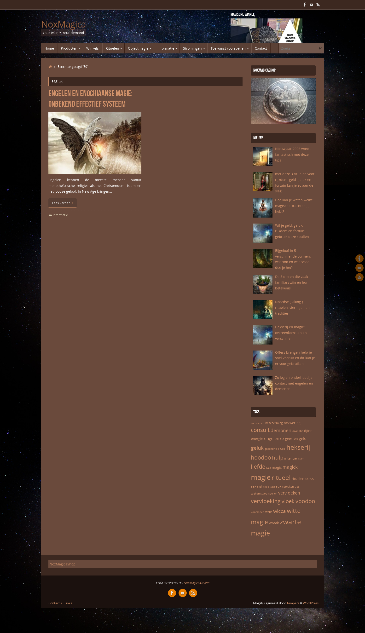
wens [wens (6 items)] (268, 512)
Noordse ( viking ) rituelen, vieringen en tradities (292, 307)
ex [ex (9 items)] (282, 438)
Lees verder (63, 203)
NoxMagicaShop (62, 564)
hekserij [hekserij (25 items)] (298, 447)
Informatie (60, 215)
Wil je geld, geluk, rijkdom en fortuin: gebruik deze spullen (292, 231)
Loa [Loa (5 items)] (268, 467)
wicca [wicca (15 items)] (279, 510)
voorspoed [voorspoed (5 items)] (257, 512)
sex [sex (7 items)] (253, 486)
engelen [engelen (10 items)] (271, 438)
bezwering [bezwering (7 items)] (292, 422)
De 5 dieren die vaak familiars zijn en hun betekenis (291, 282)
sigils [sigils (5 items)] (266, 486)
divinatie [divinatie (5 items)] (297, 431)
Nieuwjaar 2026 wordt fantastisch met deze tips (293, 154)
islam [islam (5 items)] (301, 458)
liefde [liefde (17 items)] (258, 466)
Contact (54, 603)
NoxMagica (63, 24)
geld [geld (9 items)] (303, 438)
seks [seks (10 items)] (309, 478)
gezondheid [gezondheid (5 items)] (272, 448)
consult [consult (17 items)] (260, 430)
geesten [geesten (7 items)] (291, 438)
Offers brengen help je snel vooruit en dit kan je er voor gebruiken (295, 358)
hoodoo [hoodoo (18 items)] (261, 457)
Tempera (293, 603)
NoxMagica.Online (196, 583)
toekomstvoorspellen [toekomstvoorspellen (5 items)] (264, 493)
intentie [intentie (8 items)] (290, 458)
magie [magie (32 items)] (261, 477)
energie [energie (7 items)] (257, 438)
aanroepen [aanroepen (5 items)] (257, 423)
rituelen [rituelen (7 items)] (298, 478)
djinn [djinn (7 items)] (308, 430)
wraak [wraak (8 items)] (274, 522)
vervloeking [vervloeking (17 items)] (266, 501)
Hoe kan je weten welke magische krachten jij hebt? (294, 206)
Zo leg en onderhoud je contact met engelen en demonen (294, 383)
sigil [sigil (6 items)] (259, 486)
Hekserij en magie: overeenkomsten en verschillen (291, 333)
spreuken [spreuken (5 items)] (288, 486)
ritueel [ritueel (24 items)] (281, 477)
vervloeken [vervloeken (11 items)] (289, 493)
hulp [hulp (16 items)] (277, 457)
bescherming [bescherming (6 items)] (274, 423)
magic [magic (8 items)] (277, 467)
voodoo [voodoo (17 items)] (305, 501)
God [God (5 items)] (282, 448)
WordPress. (311, 603)
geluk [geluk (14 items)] (257, 447)
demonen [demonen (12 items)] (281, 430)
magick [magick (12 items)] (290, 467)
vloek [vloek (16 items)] (288, 501)
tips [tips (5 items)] (297, 486)
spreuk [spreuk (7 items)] (275, 486)
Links (68, 603)
